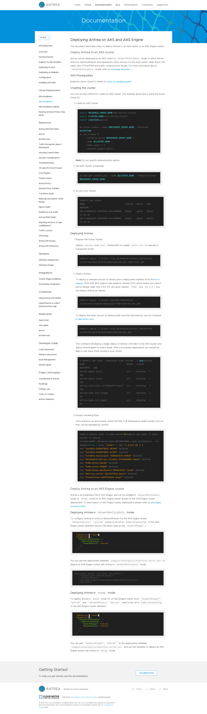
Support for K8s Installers (50, 62)
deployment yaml (86, 319)
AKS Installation (46, 102)
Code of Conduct (46, 394)
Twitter (136, 690)
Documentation (103, 5)
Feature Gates (45, 178)
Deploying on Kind (47, 67)
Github (150, 690)
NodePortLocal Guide (48, 212)
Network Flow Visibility (49, 188)
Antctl (41, 134)
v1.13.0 (43, 37)
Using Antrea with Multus (50, 298)
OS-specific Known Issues (50, 168)
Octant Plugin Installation (50, 279)
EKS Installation (45, 97)
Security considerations (49, 158)
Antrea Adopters (46, 399)
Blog (118, 5)
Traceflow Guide (46, 194)
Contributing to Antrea (49, 379)
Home (78, 5)
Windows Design (46, 265)
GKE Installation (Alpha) (49, 107)
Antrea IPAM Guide (47, 217)
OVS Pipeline (45, 173)
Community (147, 5)
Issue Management (47, 360)
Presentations (131, 5)
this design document (120, 70)
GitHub (87, 5)
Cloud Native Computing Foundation (84, 698)
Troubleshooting (46, 163)
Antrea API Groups (47, 241)
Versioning (43, 236)
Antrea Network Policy (49, 129)
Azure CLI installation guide (119, 82)
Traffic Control (45, 231)
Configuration (45, 77)
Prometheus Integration (49, 284)
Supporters (162, 5)
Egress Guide (44, 207)
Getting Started (46, 57)
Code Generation (46, 350)
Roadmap (43, 384)
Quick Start (44, 320)
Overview (43, 52)
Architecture (44, 139)
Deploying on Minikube (49, 72)
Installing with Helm (47, 83)
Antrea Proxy (45, 183)
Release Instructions (48, 355)
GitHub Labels (45, 365)
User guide (43, 325)
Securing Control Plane (49, 153)
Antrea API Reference (49, 246)
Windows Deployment (49, 260)
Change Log (44, 389)
